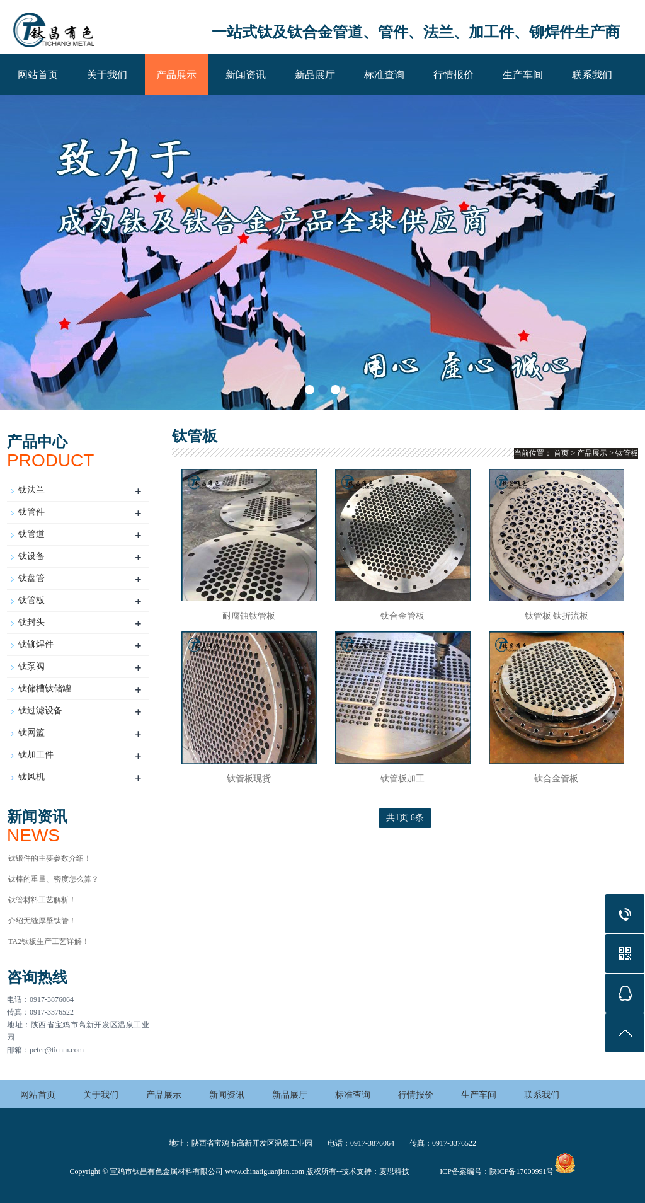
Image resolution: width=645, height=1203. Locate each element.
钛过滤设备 (40, 710)
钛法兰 (31, 490)
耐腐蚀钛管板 (248, 616)
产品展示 (176, 74)
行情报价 (453, 74)
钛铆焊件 (36, 644)
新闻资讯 (245, 74)
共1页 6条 (405, 817)
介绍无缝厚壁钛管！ (42, 920)
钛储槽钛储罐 (44, 688)
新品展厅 (315, 74)
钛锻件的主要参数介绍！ (49, 858)
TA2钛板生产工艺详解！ (48, 941)
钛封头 (31, 622)
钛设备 (31, 556)
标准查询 (384, 74)
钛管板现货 (249, 778)
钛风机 (31, 776)
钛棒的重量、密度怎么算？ (53, 879)
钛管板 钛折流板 (557, 616)
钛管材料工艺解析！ (42, 899)
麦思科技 (394, 1171)
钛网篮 (31, 732)
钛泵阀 (31, 666)
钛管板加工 (402, 778)
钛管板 (31, 600)
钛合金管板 (402, 616)
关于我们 (107, 74)
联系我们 (592, 74)
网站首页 (38, 74)
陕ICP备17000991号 (521, 1171)
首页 (561, 453)
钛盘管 (31, 578)
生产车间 (523, 74)
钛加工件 (36, 754)
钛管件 (31, 512)
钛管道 (31, 534)
